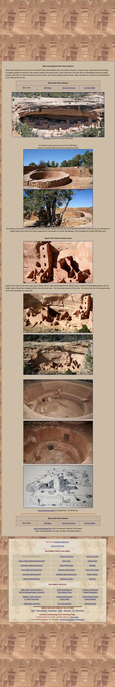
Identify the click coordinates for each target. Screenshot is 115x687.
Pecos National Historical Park (31, 570)
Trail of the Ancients (66, 565)
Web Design (80, 610)
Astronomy (67, 610)
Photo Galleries (41, 610)
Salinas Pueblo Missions (31, 579)
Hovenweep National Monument (32, 565)
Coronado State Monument (31, 574)
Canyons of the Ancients (66, 570)
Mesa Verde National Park (43, 528)
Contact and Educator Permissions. (72, 619)
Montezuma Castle (66, 579)
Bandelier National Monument (66, 574)
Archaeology (52, 610)
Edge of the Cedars (92, 570)
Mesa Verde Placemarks (46, 510)
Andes (60, 610)
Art (73, 610)
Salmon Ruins (92, 561)
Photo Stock (74, 617)
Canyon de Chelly (92, 556)
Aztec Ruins (66, 561)
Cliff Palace (47, 88)
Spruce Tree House (68, 88)
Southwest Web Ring (61, 542)
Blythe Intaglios (92, 574)
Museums (92, 579)
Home (33, 610)
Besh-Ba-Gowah (90, 604)
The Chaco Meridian (64, 604)
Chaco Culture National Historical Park (31, 561)
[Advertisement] (29, 30)
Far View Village (89, 88)
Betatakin (92, 565)
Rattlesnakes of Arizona (32, 604)
